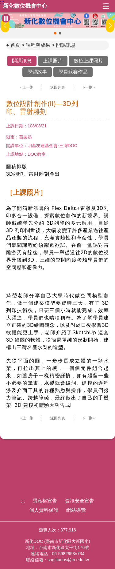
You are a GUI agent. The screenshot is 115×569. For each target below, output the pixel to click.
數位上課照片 (88, 60)
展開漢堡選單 (106, 6)
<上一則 (27, 87)
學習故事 (37, 71)
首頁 (15, 45)
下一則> (88, 87)
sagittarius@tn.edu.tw (68, 559)
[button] (55, 33)
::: (2, 2)
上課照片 (53, 60)
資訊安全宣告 (79, 500)
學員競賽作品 (73, 71)
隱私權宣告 (45, 500)
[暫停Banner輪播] (6, 18)
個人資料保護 (44, 510)
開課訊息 (66, 45)
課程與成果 (38, 45)
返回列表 (57, 87)
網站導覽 (76, 510)
